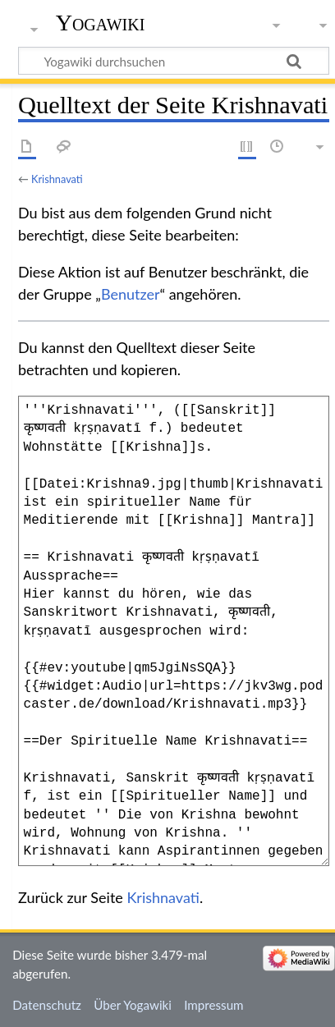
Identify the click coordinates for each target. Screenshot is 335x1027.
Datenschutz (46, 1004)
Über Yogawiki (133, 1004)
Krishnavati (57, 179)
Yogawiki (100, 22)
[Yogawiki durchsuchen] (173, 61)
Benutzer (130, 294)
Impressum (214, 1004)
